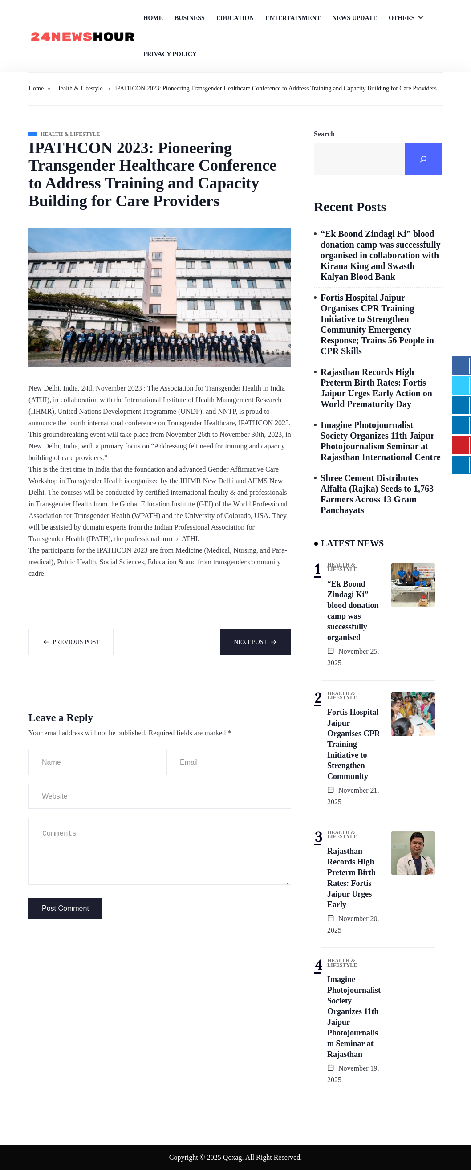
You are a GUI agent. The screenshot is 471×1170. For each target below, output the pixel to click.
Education (235, 18)
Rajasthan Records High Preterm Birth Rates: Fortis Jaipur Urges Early (351, 878)
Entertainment (293, 18)
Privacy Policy (170, 54)
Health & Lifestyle (79, 88)
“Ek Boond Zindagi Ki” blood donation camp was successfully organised (353, 610)
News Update (354, 18)
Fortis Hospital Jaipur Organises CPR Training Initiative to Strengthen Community (353, 744)
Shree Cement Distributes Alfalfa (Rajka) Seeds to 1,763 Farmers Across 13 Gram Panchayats (377, 494)
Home (153, 18)
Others (401, 18)
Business (190, 18)
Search (324, 134)
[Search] (423, 159)
